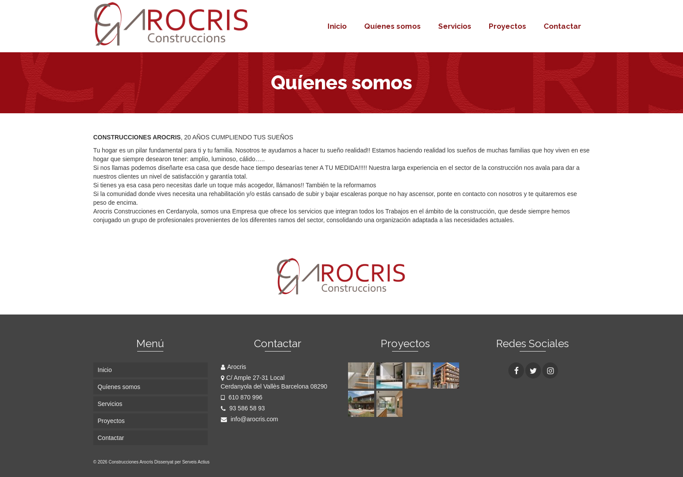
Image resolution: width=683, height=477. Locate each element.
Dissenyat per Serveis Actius (182, 462)
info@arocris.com (249, 419)
